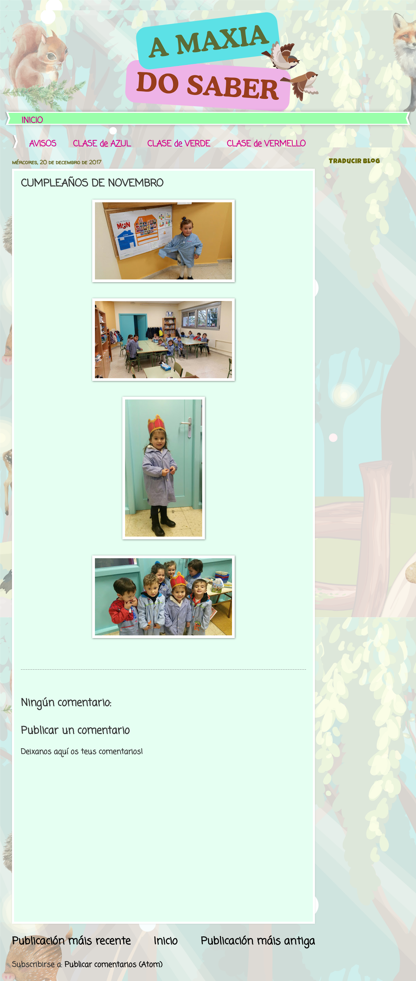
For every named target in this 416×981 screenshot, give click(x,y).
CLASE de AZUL (102, 144)
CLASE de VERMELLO (266, 144)
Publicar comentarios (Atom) (113, 965)
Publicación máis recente (71, 941)
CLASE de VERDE (178, 144)
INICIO (32, 121)
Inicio (166, 941)
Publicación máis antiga (258, 941)
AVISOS (42, 144)
